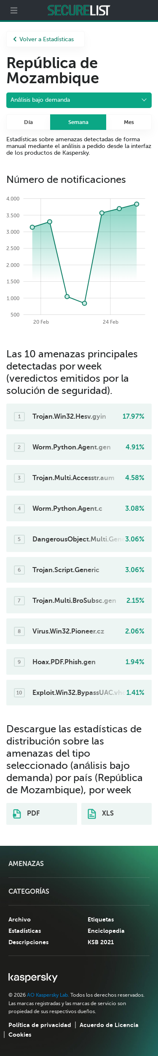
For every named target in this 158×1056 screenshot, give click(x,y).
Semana (78, 122)
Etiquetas (101, 919)
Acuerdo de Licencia (109, 1025)
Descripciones (28, 942)
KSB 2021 (101, 942)
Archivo (19, 919)
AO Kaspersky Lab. (48, 995)
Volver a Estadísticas (43, 39)
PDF (26, 813)
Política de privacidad (39, 1025)
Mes (129, 122)
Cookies (19, 1034)
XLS (101, 813)
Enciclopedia (106, 930)
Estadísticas (24, 930)
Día (28, 122)
